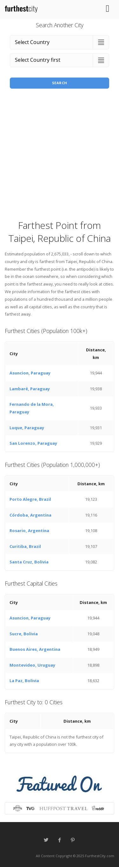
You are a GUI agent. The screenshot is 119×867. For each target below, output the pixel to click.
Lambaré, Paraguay (30, 389)
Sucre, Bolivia (24, 634)
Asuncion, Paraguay (30, 373)
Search (59, 82)
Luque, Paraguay (27, 427)
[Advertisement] (59, 156)
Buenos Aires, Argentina (35, 649)
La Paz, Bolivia (24, 680)
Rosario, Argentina (29, 530)
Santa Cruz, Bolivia (29, 562)
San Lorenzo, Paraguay (33, 443)
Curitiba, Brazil (25, 546)
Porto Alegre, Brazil (30, 499)
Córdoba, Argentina (30, 515)
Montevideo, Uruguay (32, 665)
